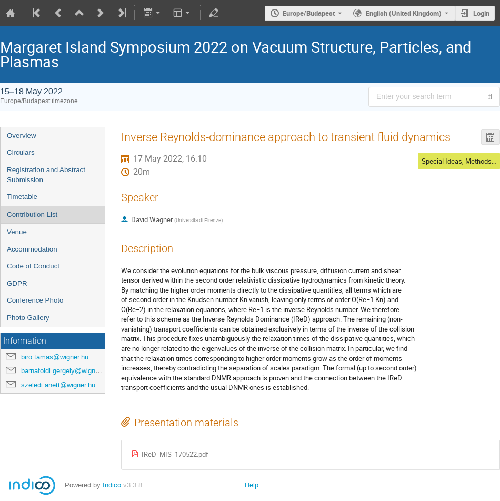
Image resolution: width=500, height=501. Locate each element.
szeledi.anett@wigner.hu (58, 384)
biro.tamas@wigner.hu (54, 357)
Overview (21, 135)
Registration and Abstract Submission (46, 175)
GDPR (17, 283)
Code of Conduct (33, 266)
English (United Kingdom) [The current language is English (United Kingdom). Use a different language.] (404, 13)
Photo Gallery (28, 318)
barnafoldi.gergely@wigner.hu (65, 370)
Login (481, 13)
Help (251, 484)
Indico (112, 484)
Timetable (22, 197)
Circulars (21, 152)
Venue (17, 232)
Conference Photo (35, 300)
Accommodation (32, 249)
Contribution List (32, 214)
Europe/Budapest (309, 13)
